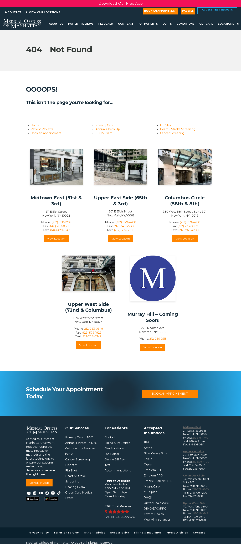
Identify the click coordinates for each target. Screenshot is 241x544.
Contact (13, 12)
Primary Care (104, 125)
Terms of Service (66, 532)
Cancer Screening (172, 133)
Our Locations (114, 448)
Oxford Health (154, 514)
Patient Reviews (42, 129)
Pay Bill (188, 10)
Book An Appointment (170, 393)
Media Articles (177, 532)
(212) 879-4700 (126, 222)
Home (35, 125)
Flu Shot (166, 125)
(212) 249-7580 (123, 226)
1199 (146, 442)
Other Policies (94, 532)
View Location (56, 238)
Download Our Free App (121, 3)
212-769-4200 (200, 489)
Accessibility (119, 532)
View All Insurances (157, 519)
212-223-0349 (93, 328)
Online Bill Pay (115, 459)
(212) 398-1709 (61, 222)
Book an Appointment (160, 10)
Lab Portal (112, 454)
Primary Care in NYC (79, 437)
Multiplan (150, 492)
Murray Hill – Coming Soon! (152, 317)
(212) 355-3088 (124, 230)
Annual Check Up (107, 129)
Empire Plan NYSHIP (158, 481)
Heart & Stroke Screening (177, 129)
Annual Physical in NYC (81, 443)
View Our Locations (43, 12)
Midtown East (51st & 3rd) (56, 201)
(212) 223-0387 (188, 226)
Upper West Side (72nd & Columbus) (88, 307)
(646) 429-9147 (60, 230)
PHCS (148, 497)
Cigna (148, 464)
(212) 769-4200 (190, 222)
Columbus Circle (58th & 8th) (185, 201)
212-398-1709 (200, 437)
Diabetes (71, 465)
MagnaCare (152, 486)
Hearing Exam (75, 487)
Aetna (148, 448)
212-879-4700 (200, 461)
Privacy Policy (38, 532)
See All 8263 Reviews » (120, 517)
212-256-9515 (158, 338)
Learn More (39, 482)
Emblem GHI (153, 470)
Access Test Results (217, 9)
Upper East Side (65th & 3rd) (120, 201)
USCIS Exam (103, 133)
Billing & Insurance (117, 443)
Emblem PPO (153, 475)
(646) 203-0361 (59, 226)
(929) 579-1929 (91, 332)
